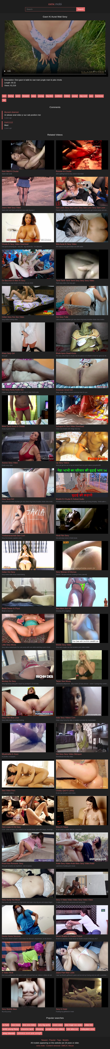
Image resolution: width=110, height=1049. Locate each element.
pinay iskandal (9, 1033)
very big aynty (44, 1025)
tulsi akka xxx (72, 1029)
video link (89, 1025)
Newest (44, 1040)
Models (66, 1040)
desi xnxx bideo (29, 1025)
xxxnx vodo (57, 1025)
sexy (34, 96)
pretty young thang (10, 1029)
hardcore (99, 96)
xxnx (55, 4)
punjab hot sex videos (55, 1029)
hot (4, 100)
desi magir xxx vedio (73, 1025)
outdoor (58, 96)
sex (4, 96)
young (40, 96)
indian (67, 96)
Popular (52, 1040)
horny (11, 96)
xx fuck (6, 1025)
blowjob (26, 96)
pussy (74, 96)
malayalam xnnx (87, 1029)
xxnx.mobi (40, 1046)
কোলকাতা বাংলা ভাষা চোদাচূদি (29, 1033)
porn (18, 96)
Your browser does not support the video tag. (55, 48)
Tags (59, 1040)
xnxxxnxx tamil (27, 1029)
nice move (15, 1025)
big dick (49, 96)
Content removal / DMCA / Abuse (60, 1046)
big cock (83, 96)
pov (91, 96)
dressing (39, 1029)
